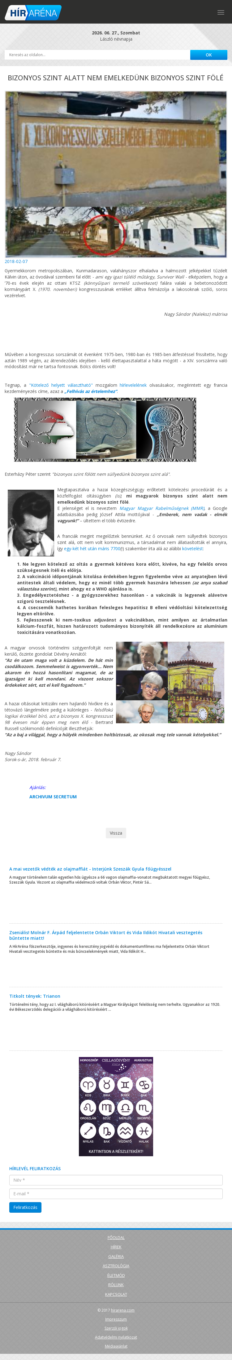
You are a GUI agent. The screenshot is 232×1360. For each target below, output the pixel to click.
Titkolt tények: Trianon (34, 996)
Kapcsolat (116, 1294)
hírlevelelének (133, 385)
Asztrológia (116, 1266)
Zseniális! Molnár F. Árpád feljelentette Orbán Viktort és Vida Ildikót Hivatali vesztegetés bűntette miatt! (105, 935)
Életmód (116, 1275)
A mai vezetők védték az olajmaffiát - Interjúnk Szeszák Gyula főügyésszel (90, 869)
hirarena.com (123, 1310)
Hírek (116, 1247)
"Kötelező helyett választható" (61, 385)
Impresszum (116, 1319)
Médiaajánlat (116, 1346)
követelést (192, 548)
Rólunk (116, 1284)
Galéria (116, 1256)
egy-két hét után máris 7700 (92, 548)
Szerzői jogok (116, 1328)
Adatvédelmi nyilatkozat (116, 1337)
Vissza (116, 833)
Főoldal (116, 1237)
